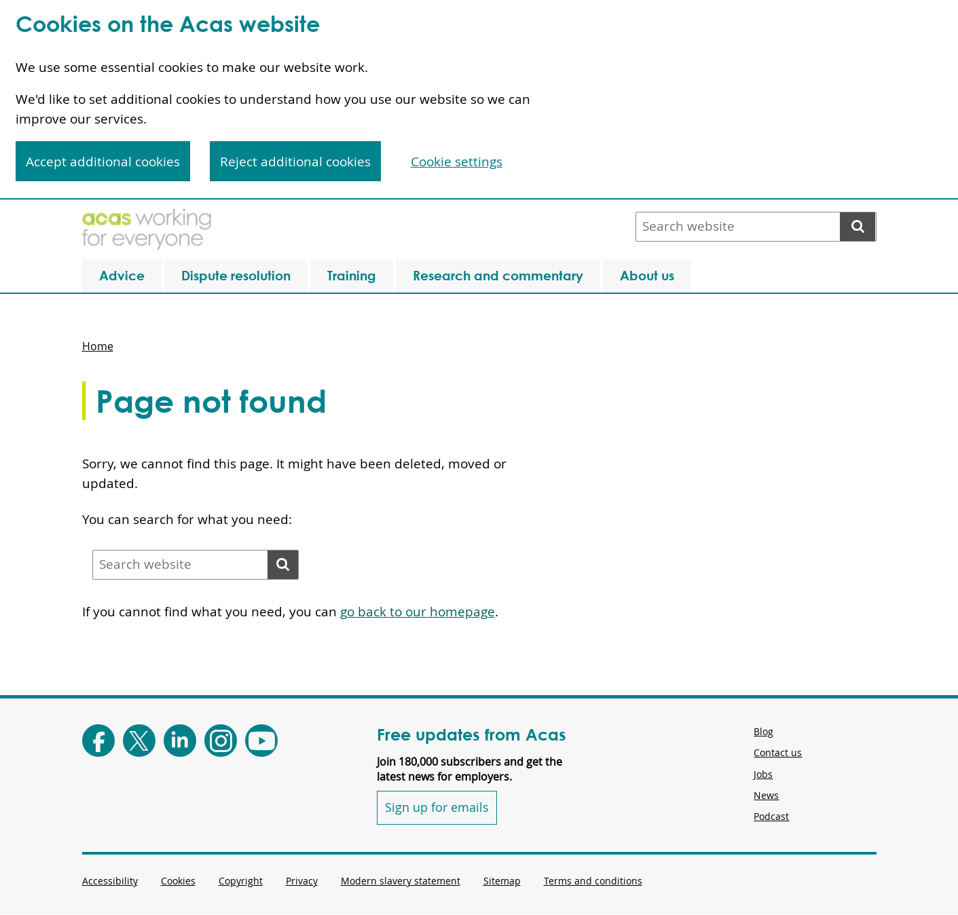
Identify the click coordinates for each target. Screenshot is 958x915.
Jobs (763, 774)
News (766, 795)
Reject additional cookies (295, 161)
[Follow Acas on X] (139, 740)
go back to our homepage (417, 611)
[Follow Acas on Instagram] (220, 740)
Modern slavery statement (400, 880)
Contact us (778, 752)
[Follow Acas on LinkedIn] (180, 740)
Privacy (302, 880)
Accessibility (110, 880)
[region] (479, 100)
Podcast (771, 816)
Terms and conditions (593, 880)
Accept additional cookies (103, 161)
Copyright (241, 880)
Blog (763, 731)
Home (97, 346)
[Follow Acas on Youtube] (261, 740)
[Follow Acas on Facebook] (98, 740)
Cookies (178, 880)
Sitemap (502, 880)
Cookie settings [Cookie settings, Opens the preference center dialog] (456, 161)
